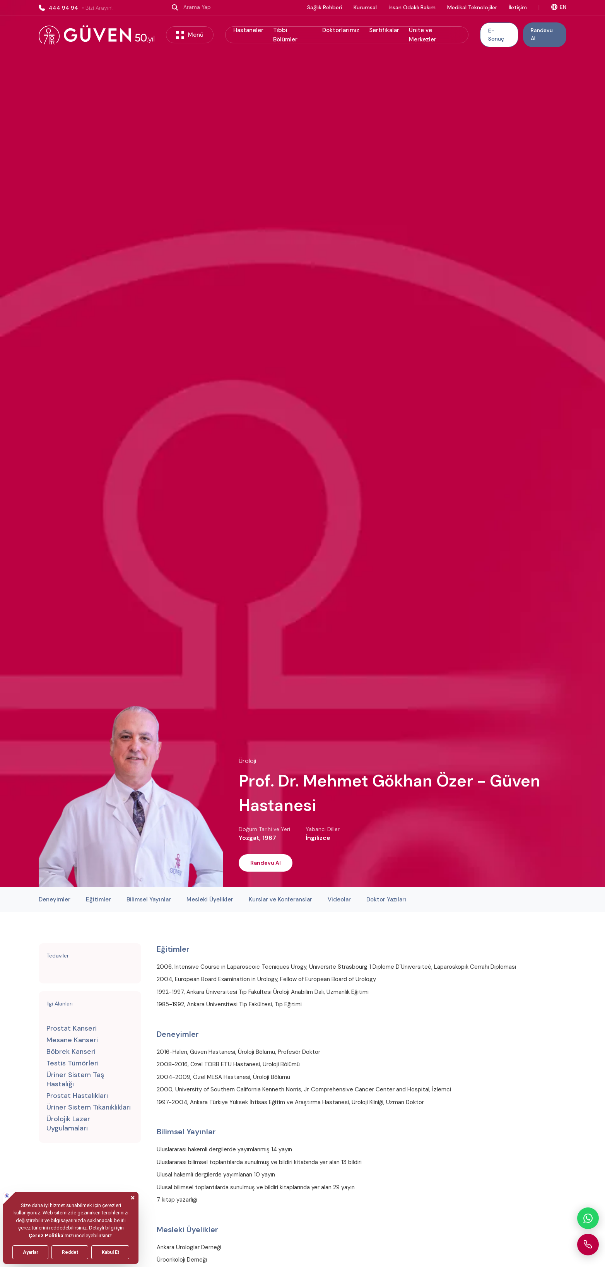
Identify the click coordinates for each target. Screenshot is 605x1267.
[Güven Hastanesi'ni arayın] (588, 1244)
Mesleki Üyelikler (209, 899)
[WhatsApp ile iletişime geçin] (588, 1218)
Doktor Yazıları (386, 899)
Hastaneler (248, 30)
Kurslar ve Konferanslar (280, 899)
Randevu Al (542, 34)
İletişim (518, 7)
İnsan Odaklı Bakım (412, 7)
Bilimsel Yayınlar (148, 899)
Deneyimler (54, 899)
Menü (189, 35)
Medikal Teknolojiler (472, 7)
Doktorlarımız (340, 30)
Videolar (339, 899)
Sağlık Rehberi (324, 7)
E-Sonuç (496, 34)
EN (558, 6)
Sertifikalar (384, 30)
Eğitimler (98, 899)
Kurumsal (365, 7)
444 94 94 (76, 7)
